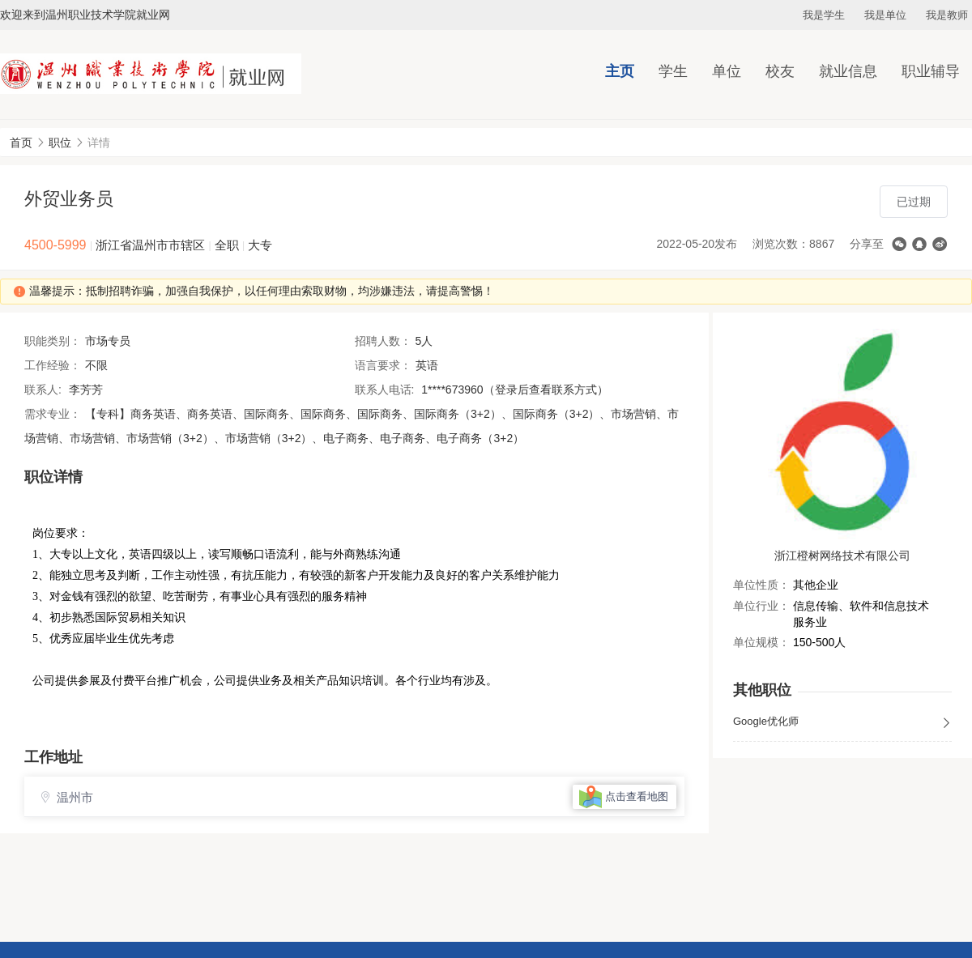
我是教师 (947, 15)
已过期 (914, 201)
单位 (726, 71)
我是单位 (885, 15)
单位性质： (761, 584)
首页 (21, 142)
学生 (673, 71)
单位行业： (761, 605)
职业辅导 (931, 71)
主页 (619, 71)
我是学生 (824, 15)
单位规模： (761, 642)
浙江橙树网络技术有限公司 (842, 555)
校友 (780, 71)
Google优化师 (842, 722)
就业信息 (848, 71)
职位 (60, 142)
